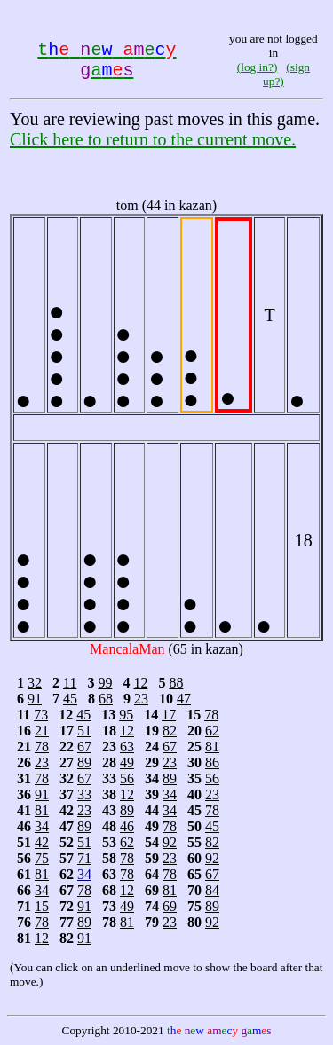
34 (170, 794)
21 (42, 730)
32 (35, 682)
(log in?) (257, 67)
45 (70, 698)
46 (127, 826)
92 (170, 842)
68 (106, 698)
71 (84, 858)
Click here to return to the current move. (153, 139)
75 (42, 858)
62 (212, 730)
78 (211, 714)
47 (184, 698)
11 (69, 682)
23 (141, 698)
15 (42, 906)
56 (127, 778)
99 (105, 682)
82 (170, 730)
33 (84, 794)
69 (170, 906)
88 (176, 682)
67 (84, 746)
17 (169, 714)
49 (127, 762)
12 (140, 682)
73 (41, 714)
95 (126, 714)
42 (42, 842)
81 (212, 746)
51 (84, 730)
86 (212, 762)
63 (127, 746)
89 (84, 762)
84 (212, 890)
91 (35, 698)
